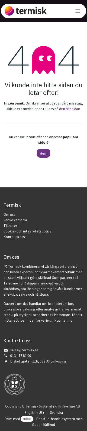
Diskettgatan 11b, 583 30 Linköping (38, 361)
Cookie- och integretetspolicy (27, 231)
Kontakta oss (14, 236)
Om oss (9, 214)
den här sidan (69, 108)
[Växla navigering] (77, 11)
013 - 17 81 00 (20, 355)
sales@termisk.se (24, 350)
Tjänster (10, 225)
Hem (43, 153)
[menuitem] (34, 412)
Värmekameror (15, 220)
